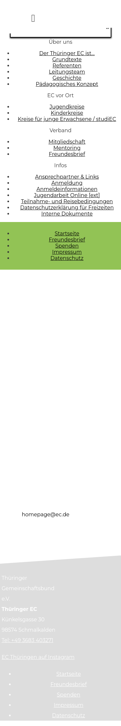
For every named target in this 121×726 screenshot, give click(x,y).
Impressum (67, 252)
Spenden (67, 246)
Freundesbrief (67, 240)
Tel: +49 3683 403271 (27, 640)
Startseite (67, 233)
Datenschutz (66, 258)
